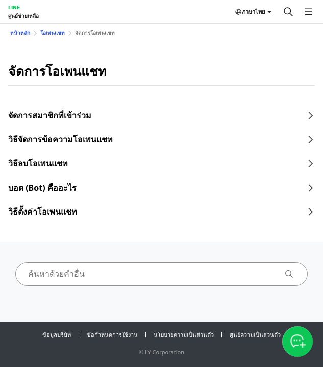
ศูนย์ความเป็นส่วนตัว (255, 334)
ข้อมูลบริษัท (56, 334)
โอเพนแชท (52, 32)
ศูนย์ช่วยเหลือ (23, 15)
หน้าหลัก (20, 32)
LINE (14, 7)
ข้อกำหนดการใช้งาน (112, 334)
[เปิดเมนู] (309, 12)
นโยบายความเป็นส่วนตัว (184, 334)
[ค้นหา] (288, 12)
